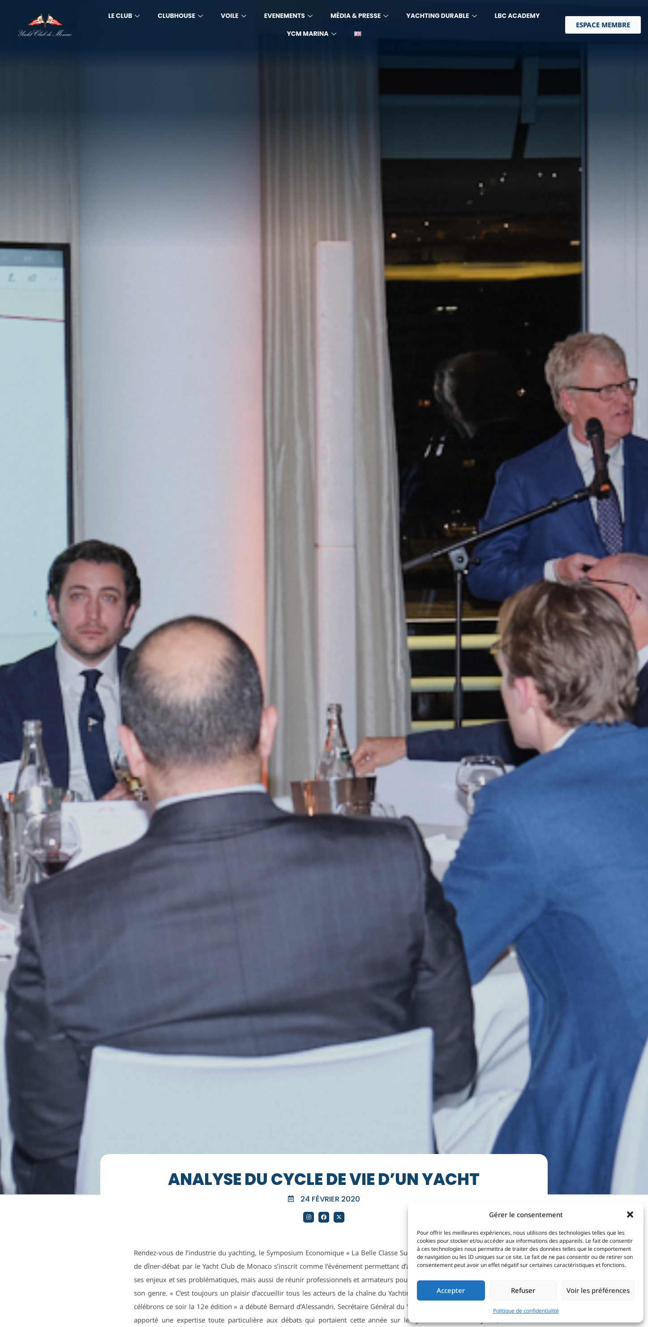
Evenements (288, 15)
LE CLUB (124, 15)
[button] (630, 1214)
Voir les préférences (598, 1290)
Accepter (451, 1290)
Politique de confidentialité (526, 1310)
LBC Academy (517, 15)
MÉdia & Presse (359, 15)
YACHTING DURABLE (441, 15)
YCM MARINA (311, 33)
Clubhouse (180, 15)
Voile (233, 15)
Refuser (523, 1290)
